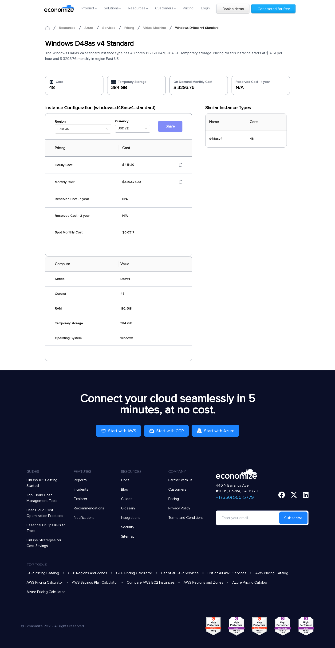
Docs (125, 480)
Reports (80, 480)
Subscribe (293, 517)
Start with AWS (118, 431)
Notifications (84, 517)
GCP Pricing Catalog (43, 573)
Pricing (188, 8)
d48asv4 (215, 139)
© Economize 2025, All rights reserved (52, 626)
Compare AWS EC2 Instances (151, 582)
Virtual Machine (154, 28)
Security (127, 527)
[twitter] (294, 495)
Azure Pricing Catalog (249, 582)
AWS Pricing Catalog (271, 573)
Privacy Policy (179, 508)
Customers (177, 489)
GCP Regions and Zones (87, 573)
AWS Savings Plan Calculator (95, 582)
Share (170, 126)
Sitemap (127, 536)
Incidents (81, 489)
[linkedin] (306, 495)
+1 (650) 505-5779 (235, 497)
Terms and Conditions (186, 517)
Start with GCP (166, 431)
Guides (126, 499)
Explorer (80, 499)
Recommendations (89, 508)
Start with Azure (215, 431)
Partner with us (180, 480)
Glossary (128, 508)
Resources (67, 28)
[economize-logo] (59, 8)
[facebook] (281, 495)
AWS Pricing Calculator (45, 582)
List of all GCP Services (180, 573)
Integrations (130, 517)
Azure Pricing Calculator (46, 592)
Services (108, 28)
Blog (124, 489)
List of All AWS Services (227, 573)
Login (205, 8)
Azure (88, 28)
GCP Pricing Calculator (134, 573)
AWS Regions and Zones (203, 582)
